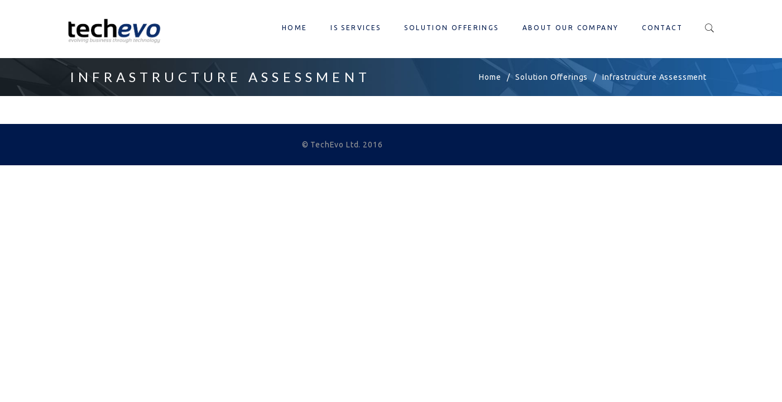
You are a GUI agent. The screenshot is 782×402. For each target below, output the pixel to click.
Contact (662, 27)
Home (295, 27)
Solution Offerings (451, 27)
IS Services (355, 27)
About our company (570, 27)
